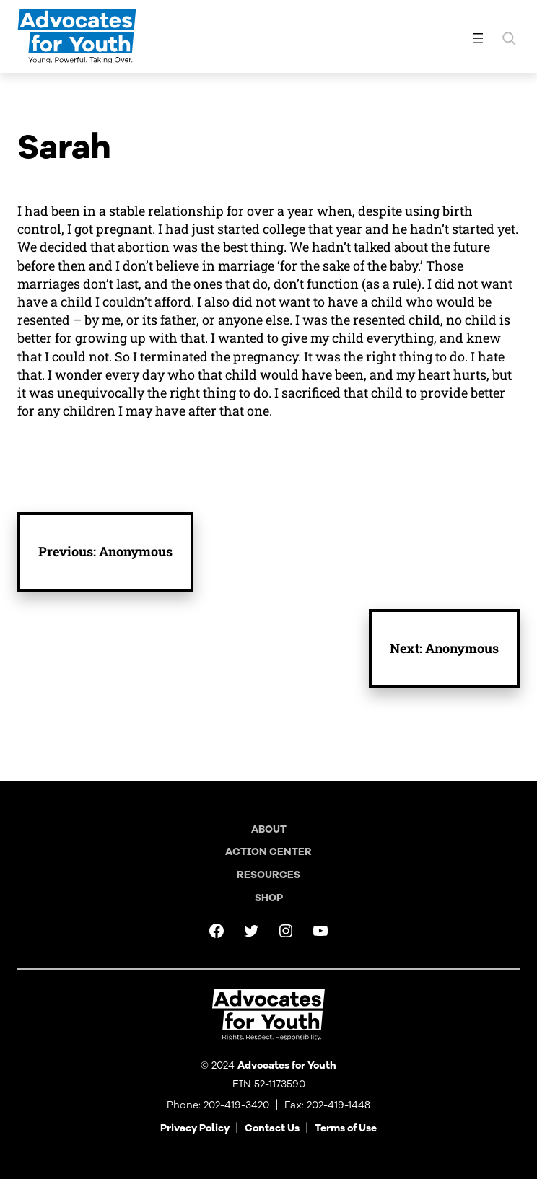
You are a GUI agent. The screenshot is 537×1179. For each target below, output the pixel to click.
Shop (269, 898)
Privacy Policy (195, 1128)
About (269, 829)
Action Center (268, 852)
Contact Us (272, 1128)
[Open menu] (477, 38)
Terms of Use (346, 1128)
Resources (268, 875)
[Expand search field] (509, 38)
